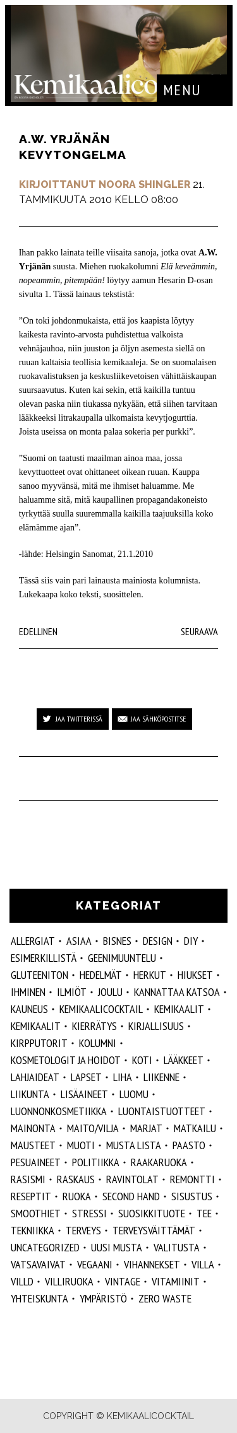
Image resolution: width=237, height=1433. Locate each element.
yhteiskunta (39, 1298)
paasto (189, 1145)
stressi (89, 1213)
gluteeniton (39, 975)
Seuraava (199, 631)
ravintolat (132, 1179)
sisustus (191, 1196)
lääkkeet (184, 1060)
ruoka (77, 1196)
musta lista (133, 1145)
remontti (192, 1179)
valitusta (177, 1247)
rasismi (28, 1179)
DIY (191, 940)
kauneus (29, 1009)
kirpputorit (39, 1043)
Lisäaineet (84, 1094)
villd (22, 1281)
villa (202, 1264)
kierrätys (94, 1026)
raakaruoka (159, 1162)
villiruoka (69, 1281)
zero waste (164, 1298)
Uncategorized (45, 1247)
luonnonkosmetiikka (59, 1111)
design (158, 940)
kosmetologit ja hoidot (66, 1060)
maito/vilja (93, 1128)
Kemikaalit (179, 1009)
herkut (149, 975)
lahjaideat (35, 1077)
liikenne (161, 1077)
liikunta (30, 1094)
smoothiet (36, 1213)
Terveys (83, 1230)
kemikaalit (36, 1026)
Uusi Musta (116, 1247)
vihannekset (152, 1264)
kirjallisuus (156, 1026)
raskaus (76, 1179)
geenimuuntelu (122, 957)
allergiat (33, 940)
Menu (182, 90)
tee (204, 1213)
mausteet (33, 1145)
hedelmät (101, 975)
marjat (146, 1128)
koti (142, 1060)
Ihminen (28, 992)
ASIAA (79, 940)
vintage (122, 1281)
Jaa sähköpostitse (158, 718)
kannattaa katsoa (177, 992)
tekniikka (32, 1230)
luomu (134, 1094)
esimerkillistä (43, 957)
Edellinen (38, 631)
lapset (86, 1077)
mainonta (33, 1128)
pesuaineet (36, 1162)
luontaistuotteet (161, 1111)
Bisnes (117, 940)
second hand (131, 1196)
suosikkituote (151, 1213)
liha (122, 1077)
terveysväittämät (153, 1230)
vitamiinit (176, 1281)
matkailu (195, 1128)
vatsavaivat (38, 1264)
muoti (81, 1145)
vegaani (94, 1264)
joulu (110, 992)
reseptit (31, 1196)
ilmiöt (72, 992)
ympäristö (103, 1298)
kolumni (97, 1043)
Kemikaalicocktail (101, 1009)
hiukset (195, 975)
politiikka (95, 1162)
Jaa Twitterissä (79, 718)
